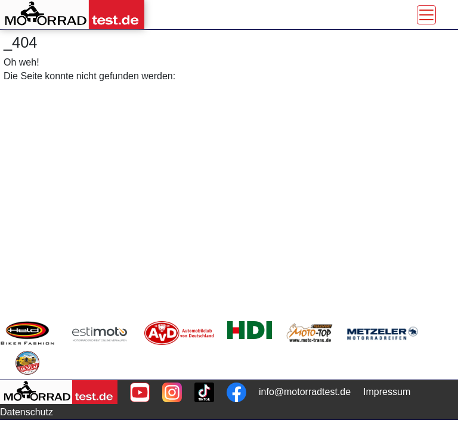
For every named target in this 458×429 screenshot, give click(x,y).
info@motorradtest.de (305, 392)
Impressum (386, 392)
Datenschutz (26, 412)
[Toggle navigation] (426, 14)
